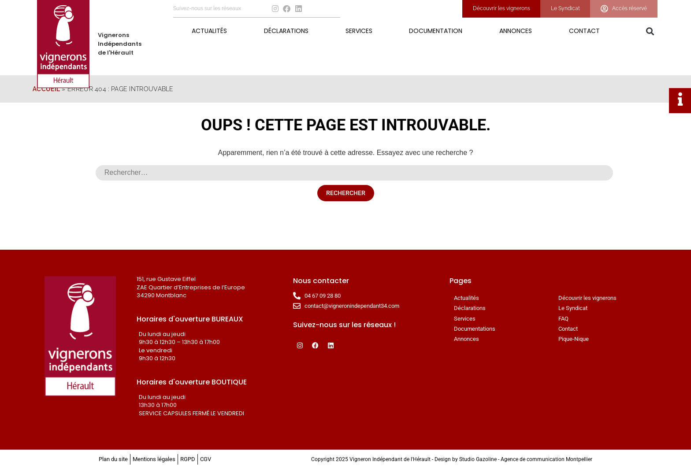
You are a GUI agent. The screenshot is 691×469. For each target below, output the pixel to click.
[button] (650, 31)
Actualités (209, 30)
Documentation (435, 30)
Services (359, 30)
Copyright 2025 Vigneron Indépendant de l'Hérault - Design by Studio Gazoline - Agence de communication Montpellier (451, 459)
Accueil (46, 88)
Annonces (515, 30)
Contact (584, 30)
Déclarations (286, 30)
